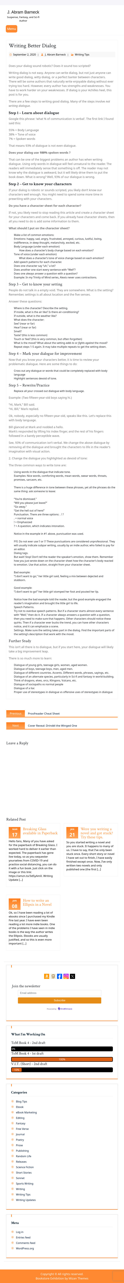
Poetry (20, 1140)
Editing (20, 1118)
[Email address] (59, 993)
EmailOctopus (66, 1009)
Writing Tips (82, 54)
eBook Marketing (26, 1112)
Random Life (23, 1156)
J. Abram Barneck (23, 12)
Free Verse (22, 1129)
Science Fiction (25, 1167)
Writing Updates (26, 1200)
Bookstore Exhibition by (62, 1278)
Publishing (22, 1151)
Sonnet (20, 1178)
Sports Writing (24, 1183)
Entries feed (23, 1237)
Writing (20, 1189)
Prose (19, 1145)
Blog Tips (21, 1101)
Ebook (20, 1107)
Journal (20, 1134)
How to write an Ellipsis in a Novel (37, 902)
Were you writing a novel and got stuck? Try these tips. (97, 833)
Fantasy (20, 1123)
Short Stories (24, 1172)
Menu (11, 29)
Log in (19, 1232)
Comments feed (25, 1243)
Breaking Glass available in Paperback (40, 831)
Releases (21, 1161)
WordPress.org (25, 1248)
